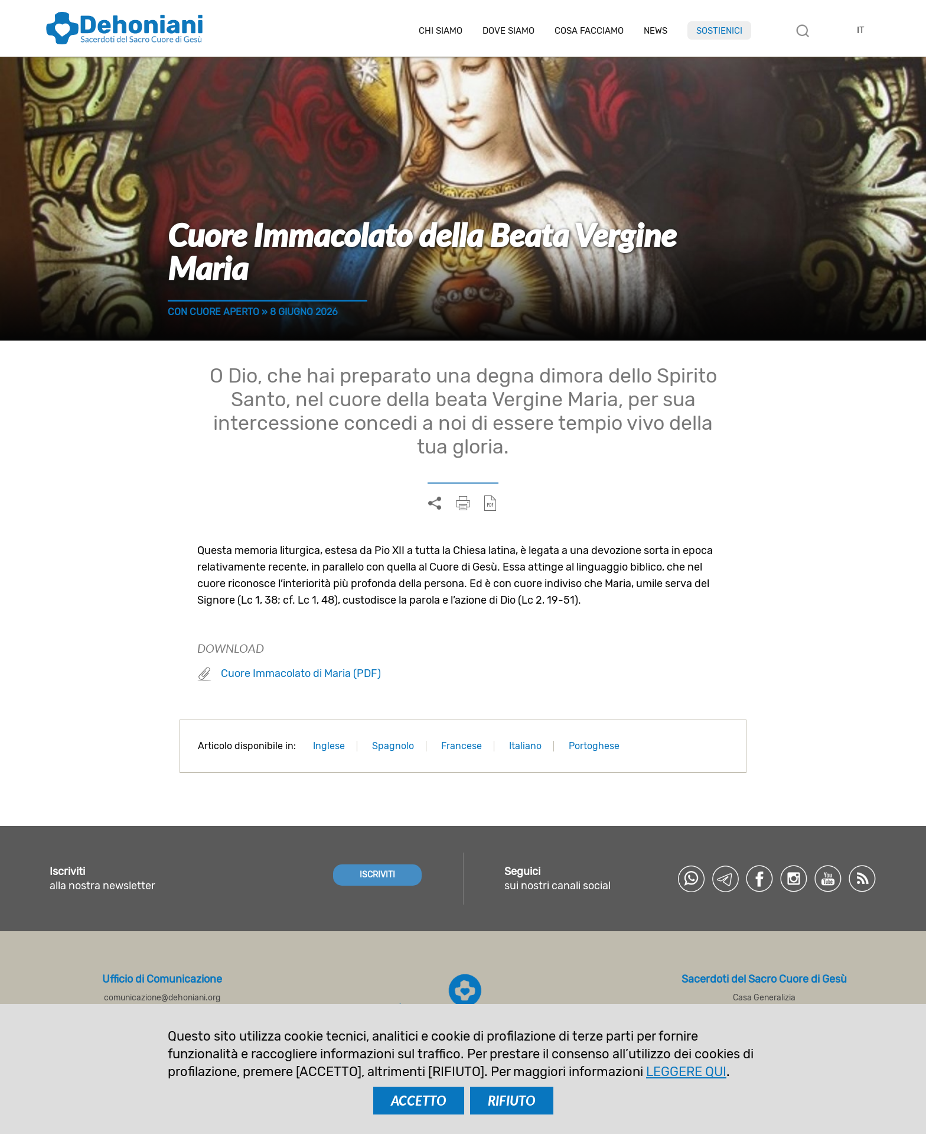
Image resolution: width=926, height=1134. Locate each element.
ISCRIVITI (377, 875)
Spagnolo (393, 745)
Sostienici (719, 30)
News (655, 31)
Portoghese (594, 745)
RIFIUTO (512, 1101)
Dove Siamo (508, 31)
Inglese (329, 745)
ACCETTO (418, 1101)
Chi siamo (440, 31)
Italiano (525, 745)
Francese (461, 745)
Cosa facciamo (589, 31)
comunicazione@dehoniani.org (162, 998)
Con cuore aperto (213, 311)
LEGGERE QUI (686, 1072)
